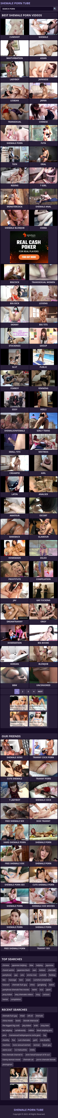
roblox (31, 1030)
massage (12, 980)
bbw (31, 965)
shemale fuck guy (19, 984)
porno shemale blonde (45, 1059)
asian (28, 980)
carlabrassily (20, 1030)
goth (35, 1040)
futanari (6, 984)
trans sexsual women (21, 1045)
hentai (5, 999)
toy (44, 1035)
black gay (47, 1045)
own (34, 970)
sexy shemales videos (24, 994)
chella (32, 1050)
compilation (16, 999)
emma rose (31, 975)
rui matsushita (21, 1050)
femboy (52, 975)
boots (18, 1020)
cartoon (46, 994)
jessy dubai (7, 994)
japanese (49, 965)
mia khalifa (44, 1040)
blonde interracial (30, 1020)
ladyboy (39, 965)
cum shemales (24, 1040)
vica (41, 989)
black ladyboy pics (44, 1030)
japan (48, 989)
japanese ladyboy (19, 965)
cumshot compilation (42, 980)
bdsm (51, 984)
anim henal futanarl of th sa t (38, 1054)
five (13, 1040)
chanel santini (8, 970)
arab (36, 1025)
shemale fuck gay (10, 1015)
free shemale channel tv (13, 1054)
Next (40, 691)
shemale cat (28, 1059)
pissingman (7, 1064)
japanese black (23, 970)
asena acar (7, 1050)
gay (15, 975)
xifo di (30, 1015)
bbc (4, 980)
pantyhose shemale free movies (16, 989)
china (32, 984)
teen (21, 980)
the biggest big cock (11, 1025)
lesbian (42, 970)
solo (22, 975)
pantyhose (7, 975)
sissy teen (45, 1025)
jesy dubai (26, 1025)
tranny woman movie (11, 1059)
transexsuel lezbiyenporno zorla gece (24, 1035)
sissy (38, 994)
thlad (22, 1015)
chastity (6, 1040)
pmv (4, 1035)
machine (6, 1045)
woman (37, 1045)
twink (34, 989)
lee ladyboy (7, 1030)
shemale (51, 970)
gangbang (42, 984)
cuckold (43, 975)
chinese (6, 965)
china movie (8, 1020)
